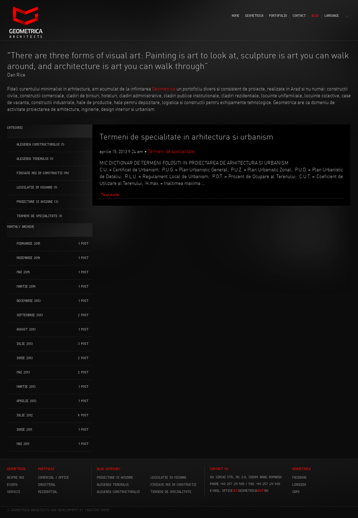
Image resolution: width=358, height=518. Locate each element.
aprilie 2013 (27, 401)
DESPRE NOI (15, 477)
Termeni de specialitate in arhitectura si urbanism (186, 137)
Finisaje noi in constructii (40, 173)
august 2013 (26, 329)
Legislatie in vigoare (35, 187)
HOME (236, 16)
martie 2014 (26, 286)
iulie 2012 (25, 415)
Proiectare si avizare (115, 477)
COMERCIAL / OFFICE (53, 477)
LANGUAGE (332, 16)
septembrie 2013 (30, 315)
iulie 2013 (25, 344)
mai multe (111, 195)
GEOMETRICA (254, 16)
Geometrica (163, 89)
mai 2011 (23, 444)
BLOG (315, 16)
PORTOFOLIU (278, 16)
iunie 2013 (25, 358)
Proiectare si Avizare (35, 202)
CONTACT (299, 16)
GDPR (296, 492)
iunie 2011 (24, 429)
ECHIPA (12, 485)
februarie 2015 (28, 243)
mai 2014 (23, 272)
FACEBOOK (299, 477)
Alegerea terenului (33, 159)
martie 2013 (26, 386)
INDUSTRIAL (47, 485)
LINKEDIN (299, 485)
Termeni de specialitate (37, 216)
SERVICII (13, 492)
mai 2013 (23, 372)
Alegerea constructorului (38, 144)
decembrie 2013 (29, 301)
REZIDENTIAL (48, 492)
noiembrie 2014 (28, 258)
